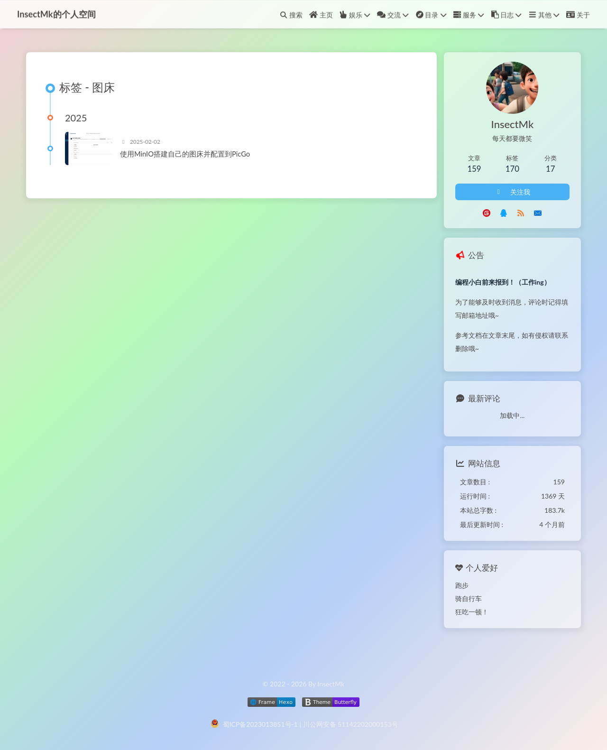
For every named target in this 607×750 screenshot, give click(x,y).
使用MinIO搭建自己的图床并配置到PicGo (185, 154)
